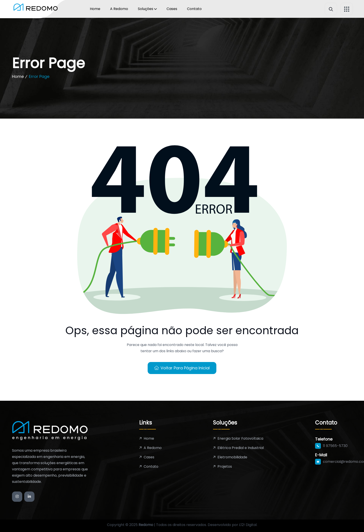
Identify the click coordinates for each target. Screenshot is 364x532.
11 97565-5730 (335, 445)
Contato (194, 8)
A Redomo (119, 8)
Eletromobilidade (232, 457)
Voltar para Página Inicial (182, 368)
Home (95, 8)
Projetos (224, 466)
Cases (172, 8)
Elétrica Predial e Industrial (240, 447)
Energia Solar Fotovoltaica (240, 438)
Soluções (145, 8)
